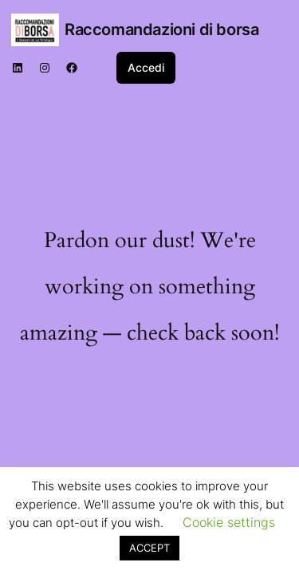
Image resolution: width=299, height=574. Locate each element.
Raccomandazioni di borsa (161, 29)
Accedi (146, 67)
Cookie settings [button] (229, 522)
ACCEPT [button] (149, 547)
